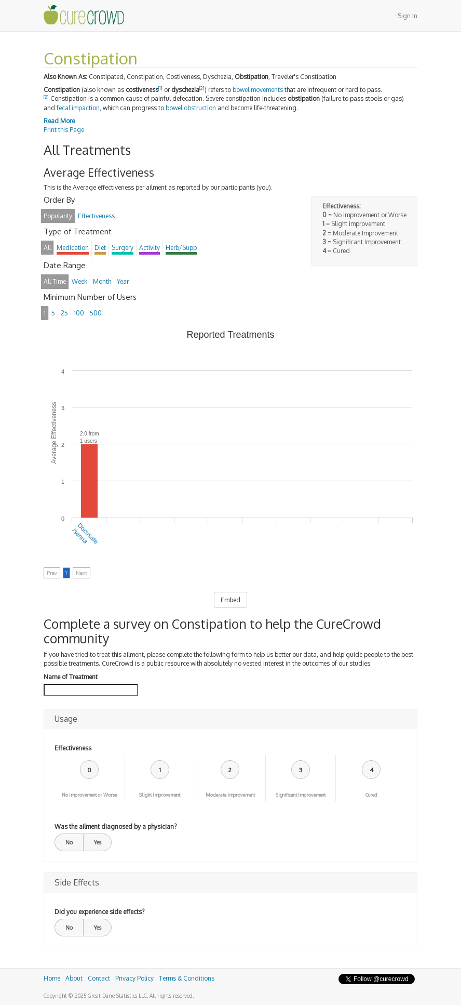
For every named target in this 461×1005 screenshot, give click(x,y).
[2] (202, 88)
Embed (230, 600)
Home (52, 978)
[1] (160, 88)
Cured (371, 795)
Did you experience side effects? (99, 912)
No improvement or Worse (89, 795)
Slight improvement (159, 795)
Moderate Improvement (230, 795)
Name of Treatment (71, 677)
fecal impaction (78, 108)
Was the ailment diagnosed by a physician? (116, 826)
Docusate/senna (85, 534)
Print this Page (64, 130)
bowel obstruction (191, 108)
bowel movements (258, 90)
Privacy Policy (134, 978)
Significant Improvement (301, 795)
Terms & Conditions (186, 978)
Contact (99, 978)
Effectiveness (73, 748)
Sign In (407, 16)
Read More (59, 121)
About (74, 978)
